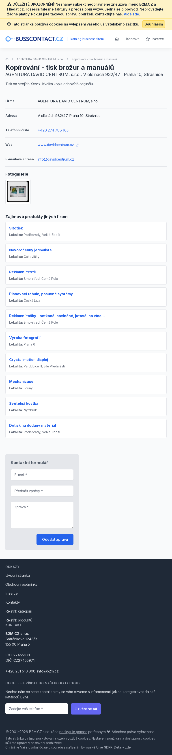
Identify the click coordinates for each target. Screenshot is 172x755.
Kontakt (132, 39)
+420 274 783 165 (53, 130)
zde (128, 747)
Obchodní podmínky (21, 584)
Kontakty (12, 602)
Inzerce (155, 39)
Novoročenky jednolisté (30, 250)
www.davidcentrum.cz (58, 144)
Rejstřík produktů (18, 620)
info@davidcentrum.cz (56, 159)
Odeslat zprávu (55, 539)
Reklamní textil (22, 272)
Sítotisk (16, 228)
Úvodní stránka (17, 575)
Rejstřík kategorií (18, 611)
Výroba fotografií (24, 337)
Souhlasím (153, 24)
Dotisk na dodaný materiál (32, 425)
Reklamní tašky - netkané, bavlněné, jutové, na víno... (57, 316)
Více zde (131, 14)
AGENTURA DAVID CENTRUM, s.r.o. (40, 59)
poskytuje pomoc (73, 732)
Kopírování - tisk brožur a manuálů (94, 59)
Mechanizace (21, 381)
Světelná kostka (23, 403)
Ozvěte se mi (86, 709)
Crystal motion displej (28, 359)
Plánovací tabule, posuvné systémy (41, 294)
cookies (84, 738)
